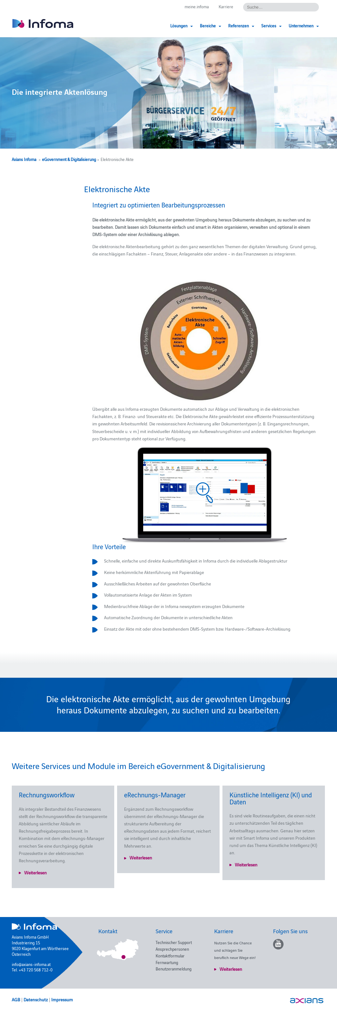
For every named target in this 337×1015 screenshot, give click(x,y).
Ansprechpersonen (172, 949)
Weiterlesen (35, 872)
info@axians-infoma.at (31, 964)
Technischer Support (174, 942)
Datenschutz (36, 999)
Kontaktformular (170, 955)
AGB (16, 999)
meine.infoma (197, 6)
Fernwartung (167, 962)
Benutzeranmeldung (174, 968)
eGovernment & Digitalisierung (69, 159)
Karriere (226, 6)
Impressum (62, 999)
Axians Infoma (24, 159)
